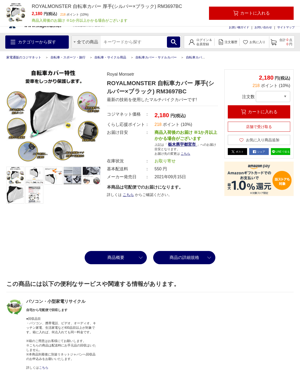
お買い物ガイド (239, 27)
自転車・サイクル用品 (110, 57)
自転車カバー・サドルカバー (156, 57)
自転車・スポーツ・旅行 (68, 57)
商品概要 (115, 257)
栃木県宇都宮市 (182, 144)
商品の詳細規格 (184, 257)
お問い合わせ (263, 27)
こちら (185, 154)
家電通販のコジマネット (23, 57)
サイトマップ (286, 27)
